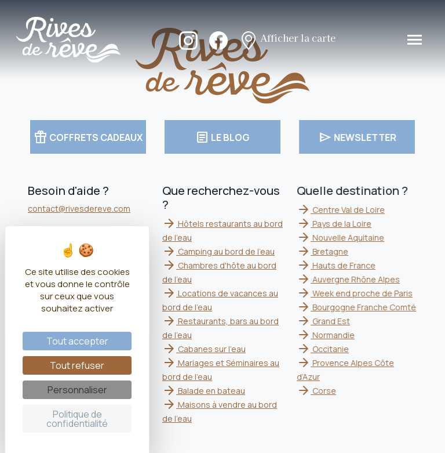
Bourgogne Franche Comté (357, 307)
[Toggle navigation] (414, 40)
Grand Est (324, 321)
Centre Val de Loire (342, 209)
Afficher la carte (287, 39)
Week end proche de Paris (356, 293)
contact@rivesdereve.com (79, 208)
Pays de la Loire (335, 223)
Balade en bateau (203, 390)
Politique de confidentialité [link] (77, 419)
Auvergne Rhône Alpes (349, 279)
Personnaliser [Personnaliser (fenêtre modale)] (77, 389)
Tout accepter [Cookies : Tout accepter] (77, 341)
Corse (317, 390)
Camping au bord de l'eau (218, 251)
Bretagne (323, 251)
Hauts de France (337, 265)
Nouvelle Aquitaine (341, 237)
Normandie (327, 334)
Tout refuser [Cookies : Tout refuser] (77, 365)
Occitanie (324, 348)
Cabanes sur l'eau (204, 348)
